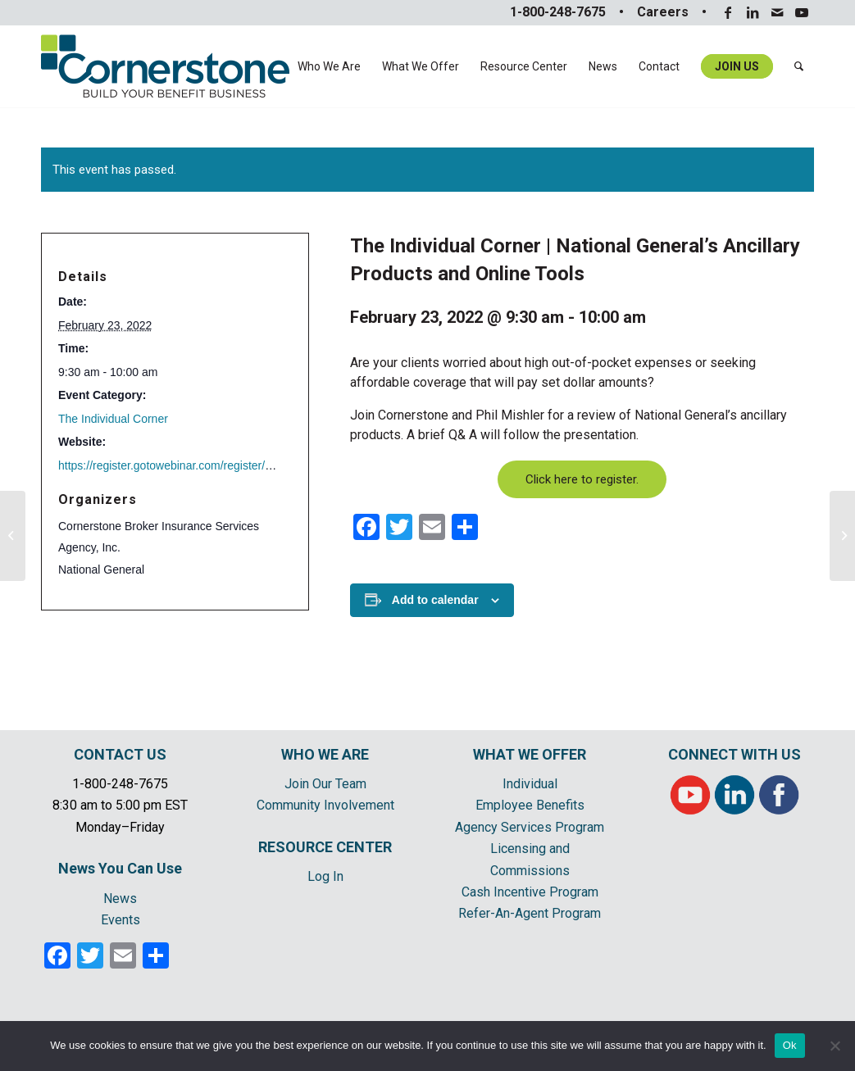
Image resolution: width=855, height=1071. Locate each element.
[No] (834, 1045)
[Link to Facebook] (727, 12)
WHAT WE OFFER (529, 754)
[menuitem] (329, 66)
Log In (325, 876)
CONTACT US (120, 754)
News (120, 898)
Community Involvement (325, 805)
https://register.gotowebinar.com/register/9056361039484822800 (222, 465)
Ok (790, 1045)
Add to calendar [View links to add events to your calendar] (435, 599)
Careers (663, 12)
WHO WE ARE (325, 754)
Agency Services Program (529, 827)
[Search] (799, 66)
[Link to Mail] (777, 12)
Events (120, 920)
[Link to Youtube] (801, 12)
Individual (530, 784)
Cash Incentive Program (530, 892)
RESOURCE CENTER (325, 846)
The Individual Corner (113, 418)
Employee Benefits (529, 805)
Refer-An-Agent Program (529, 913)
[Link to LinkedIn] (752, 12)
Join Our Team (325, 784)
